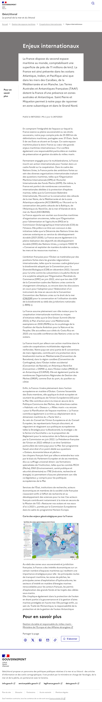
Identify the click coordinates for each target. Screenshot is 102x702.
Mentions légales (62, 692)
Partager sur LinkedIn (40, 640)
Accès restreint (45, 692)
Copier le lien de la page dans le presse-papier (55, 640)
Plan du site (6, 692)
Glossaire (18, 692)
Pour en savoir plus (8, 93)
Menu (98, 3)
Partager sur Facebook (25, 640)
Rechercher (93, 3)
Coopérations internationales (50, 24)
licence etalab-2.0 (56, 698)
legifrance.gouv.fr (52, 683)
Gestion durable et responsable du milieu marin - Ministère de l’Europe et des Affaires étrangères (47, 625)
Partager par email (47, 640)
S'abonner (70, 638)
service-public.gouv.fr (28, 683)
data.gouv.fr (71, 683)
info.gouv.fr (7, 683)
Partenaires (31, 692)
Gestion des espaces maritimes (23, 24)
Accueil (5, 24)
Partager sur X (32, 640)
